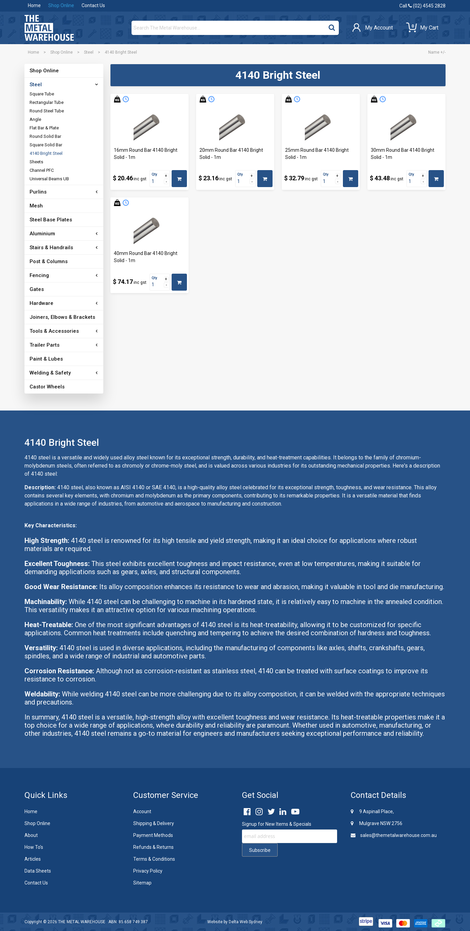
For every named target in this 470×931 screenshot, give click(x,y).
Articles (32, 859)
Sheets (36, 161)
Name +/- (437, 52)
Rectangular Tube (47, 102)
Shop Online (61, 5)
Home (34, 5)
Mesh (36, 206)
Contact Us (93, 5)
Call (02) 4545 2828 (422, 5)
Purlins (38, 192)
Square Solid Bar (46, 144)
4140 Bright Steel (46, 153)
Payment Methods (153, 835)
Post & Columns (49, 261)
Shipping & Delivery (153, 823)
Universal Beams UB (49, 178)
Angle (35, 119)
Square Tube (42, 93)
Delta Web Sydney (245, 921)
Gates (37, 289)
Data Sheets (37, 871)
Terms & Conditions (154, 859)
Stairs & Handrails (51, 247)
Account (142, 811)
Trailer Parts (44, 345)
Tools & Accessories (54, 331)
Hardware (41, 303)
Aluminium (42, 234)
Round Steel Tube (47, 110)
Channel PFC (42, 170)
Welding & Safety (50, 373)
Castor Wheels (47, 387)
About (31, 835)
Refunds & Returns (153, 847)
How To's (33, 847)
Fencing (39, 275)
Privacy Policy (147, 871)
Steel (88, 52)
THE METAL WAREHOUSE (81, 921)
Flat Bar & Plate (44, 127)
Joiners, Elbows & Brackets (62, 317)
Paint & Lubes (46, 359)
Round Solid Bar (45, 136)
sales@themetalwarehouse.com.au (394, 835)
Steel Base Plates (51, 220)
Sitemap (142, 883)
